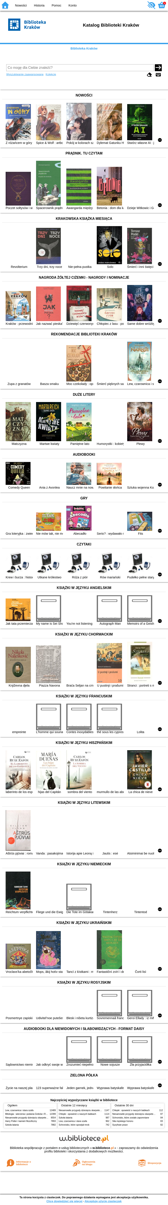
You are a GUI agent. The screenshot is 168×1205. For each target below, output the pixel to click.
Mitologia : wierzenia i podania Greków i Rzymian (29, 1114)
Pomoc (56, 5)
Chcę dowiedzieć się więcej (64, 1201)
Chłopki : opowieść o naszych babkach (77, 1114)
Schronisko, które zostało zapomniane (130, 1118)
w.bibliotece (103, 1148)
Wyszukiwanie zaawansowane (25, 74)
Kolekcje (51, 74)
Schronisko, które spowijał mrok (74, 1125)
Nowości (21, 5)
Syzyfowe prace (120, 1125)
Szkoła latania (12, 1125)
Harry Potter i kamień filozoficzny (21, 1121)
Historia (39, 5)
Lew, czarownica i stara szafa (19, 1110)
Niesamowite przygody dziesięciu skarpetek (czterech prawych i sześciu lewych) (43, 1118)
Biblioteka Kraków (84, 48)
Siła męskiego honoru (122, 1121)
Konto (72, 5)
